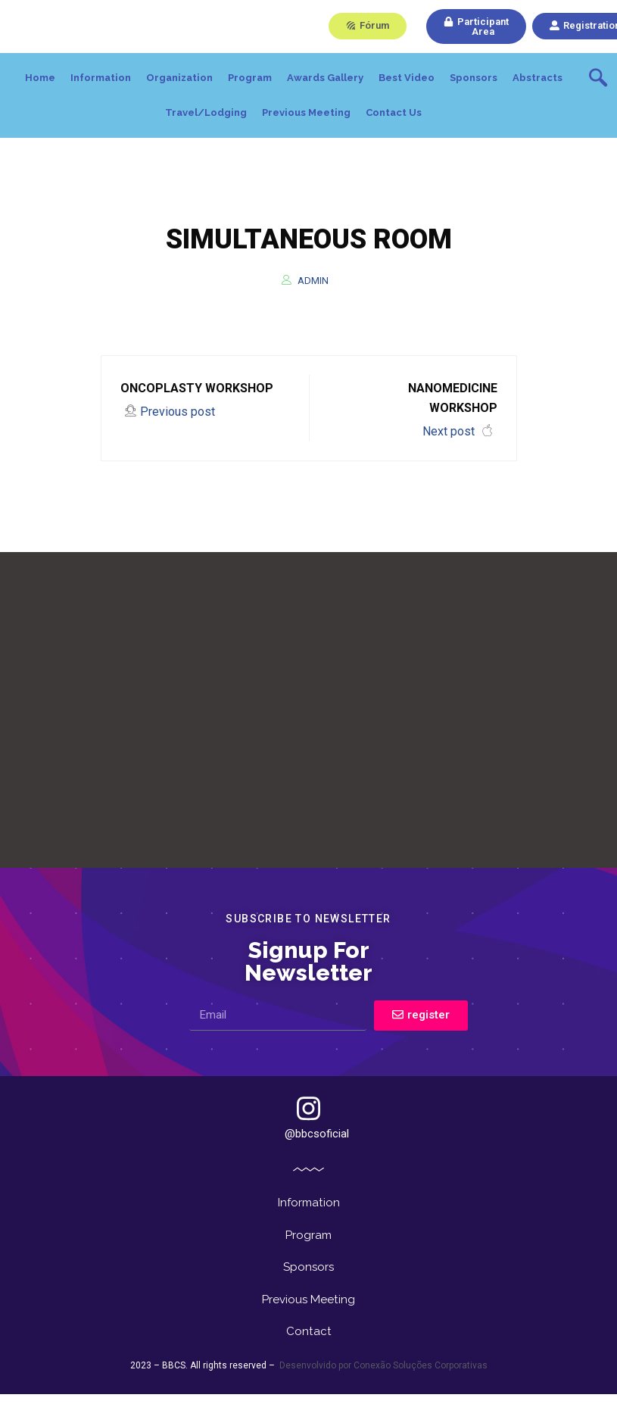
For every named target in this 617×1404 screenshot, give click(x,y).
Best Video (407, 77)
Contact (309, 1343)
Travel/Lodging (206, 112)
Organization (179, 77)
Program (250, 77)
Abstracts (537, 77)
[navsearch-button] (598, 79)
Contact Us (394, 112)
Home (40, 77)
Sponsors (473, 77)
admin (313, 280)
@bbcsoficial (317, 1117)
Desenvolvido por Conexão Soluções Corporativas (382, 1378)
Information (100, 77)
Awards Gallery (325, 77)
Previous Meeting (306, 112)
